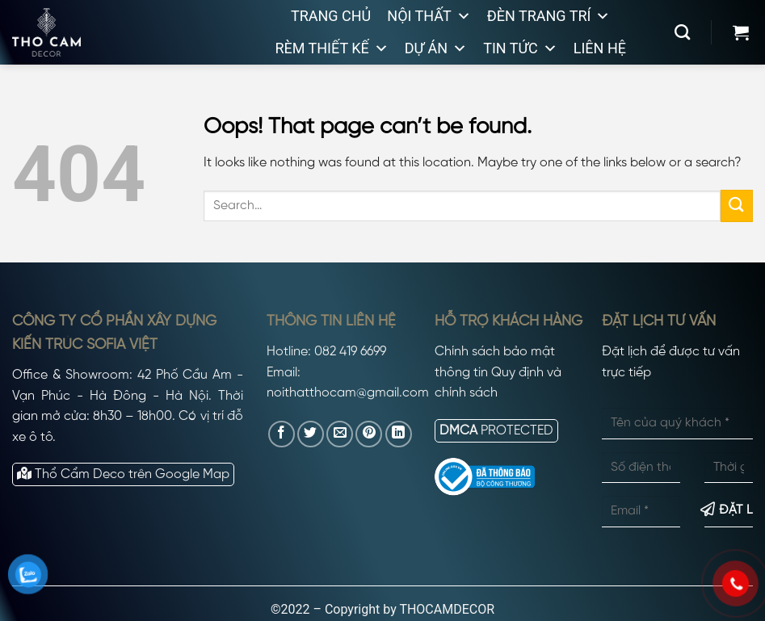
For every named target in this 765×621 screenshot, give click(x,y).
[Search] (682, 32)
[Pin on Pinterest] (368, 434)
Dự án (436, 48)
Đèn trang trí (549, 16)
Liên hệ (600, 48)
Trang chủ (331, 15)
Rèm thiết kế (331, 48)
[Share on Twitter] (310, 434)
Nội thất (428, 16)
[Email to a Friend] (339, 434)
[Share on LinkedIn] (398, 434)
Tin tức (520, 48)
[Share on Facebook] (281, 434)
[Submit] (737, 205)
